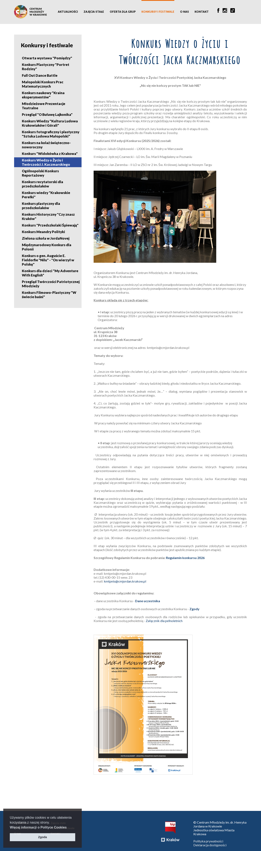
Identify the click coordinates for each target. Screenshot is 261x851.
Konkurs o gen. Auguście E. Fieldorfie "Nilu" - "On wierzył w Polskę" (48, 260)
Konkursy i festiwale (157, 11)
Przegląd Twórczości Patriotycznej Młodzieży (51, 284)
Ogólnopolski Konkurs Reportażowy (40, 173)
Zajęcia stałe (94, 11)
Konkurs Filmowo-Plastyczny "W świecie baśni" (49, 294)
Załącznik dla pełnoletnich (164, 621)
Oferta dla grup (123, 11)
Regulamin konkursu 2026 (185, 558)
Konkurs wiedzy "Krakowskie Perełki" (46, 194)
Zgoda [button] (42, 837)
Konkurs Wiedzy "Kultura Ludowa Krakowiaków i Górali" (50, 123)
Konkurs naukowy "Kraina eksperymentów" (43, 95)
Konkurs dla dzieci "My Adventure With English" (50, 273)
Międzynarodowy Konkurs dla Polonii (46, 247)
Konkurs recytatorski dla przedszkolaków (42, 184)
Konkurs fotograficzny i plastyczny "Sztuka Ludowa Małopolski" (50, 134)
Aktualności (68, 11)
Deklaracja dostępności (209, 845)
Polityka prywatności (208, 841)
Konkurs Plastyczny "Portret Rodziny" (45, 66)
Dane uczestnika (147, 601)
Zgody (194, 609)
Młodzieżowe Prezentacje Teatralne (43, 105)
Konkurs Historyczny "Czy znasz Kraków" (48, 216)
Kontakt (202, 11)
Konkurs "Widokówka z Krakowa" (50, 153)
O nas (184, 11)
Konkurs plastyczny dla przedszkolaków (41, 205)
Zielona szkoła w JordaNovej (45, 238)
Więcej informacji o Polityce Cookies (38, 827)
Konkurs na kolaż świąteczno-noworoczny (46, 145)
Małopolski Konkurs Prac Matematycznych (42, 84)
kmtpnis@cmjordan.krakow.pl (125, 581)
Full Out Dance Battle (39, 75)
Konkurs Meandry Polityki (43, 232)
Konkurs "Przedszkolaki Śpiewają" (50, 225)
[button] (68, 827)
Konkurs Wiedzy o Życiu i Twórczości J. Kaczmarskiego (46, 162)
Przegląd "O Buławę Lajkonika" (47, 114)
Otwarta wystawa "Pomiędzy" (47, 58)
